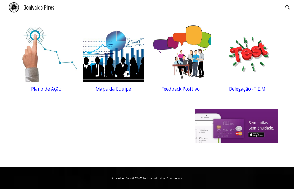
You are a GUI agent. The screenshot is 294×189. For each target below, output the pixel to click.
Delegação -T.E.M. (247, 89)
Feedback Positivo (180, 89)
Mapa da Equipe (113, 89)
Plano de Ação (46, 89)
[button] (287, 7)
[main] (46, 89)
